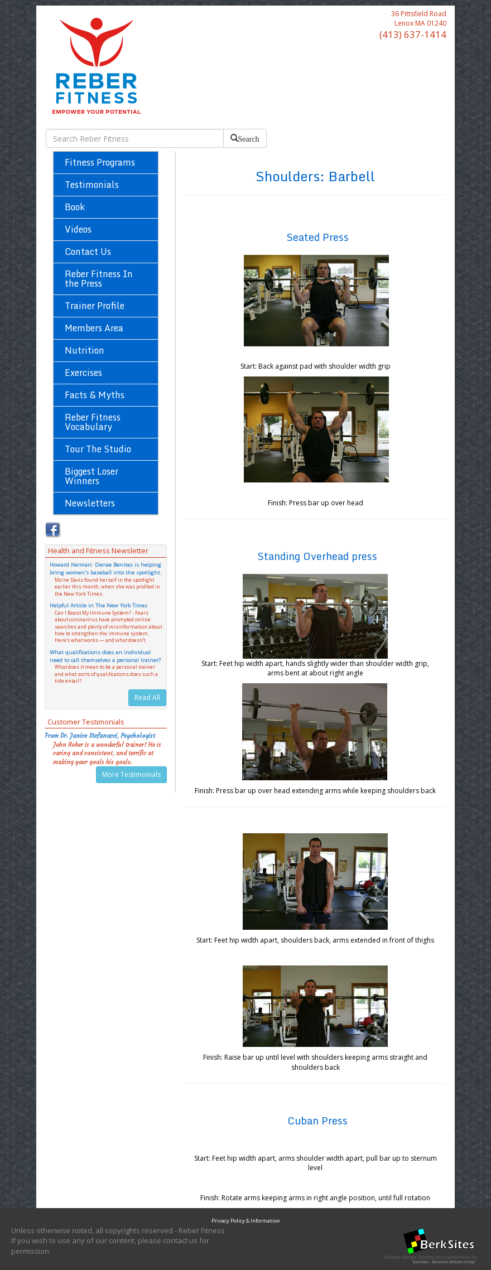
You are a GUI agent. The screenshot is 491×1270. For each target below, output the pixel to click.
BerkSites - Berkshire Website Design (444, 1262)
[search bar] (134, 138)
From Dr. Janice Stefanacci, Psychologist (100, 736)
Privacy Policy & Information (245, 1220)
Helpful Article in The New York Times (98, 605)
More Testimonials (131, 774)
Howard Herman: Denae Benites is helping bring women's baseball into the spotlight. (106, 568)
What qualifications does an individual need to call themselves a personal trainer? (105, 656)
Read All (147, 697)
